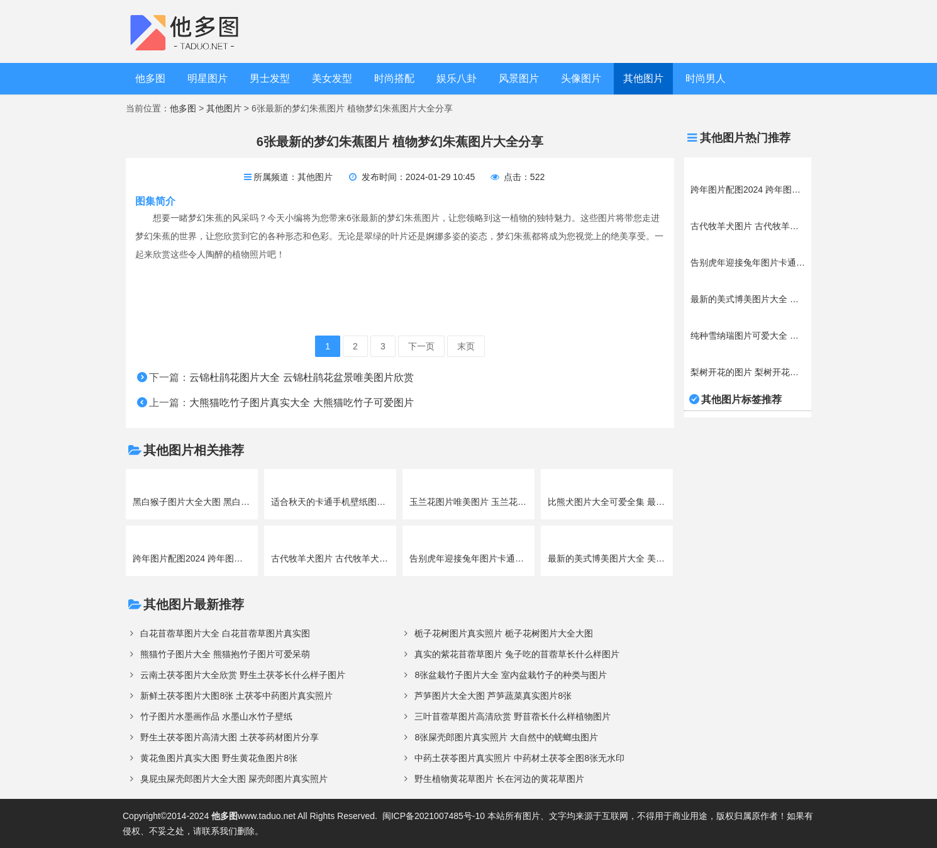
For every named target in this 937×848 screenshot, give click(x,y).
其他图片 (643, 78)
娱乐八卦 (456, 78)
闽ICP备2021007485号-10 (433, 816)
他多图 (150, 78)
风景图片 (519, 78)
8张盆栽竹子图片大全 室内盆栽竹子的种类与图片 (510, 675)
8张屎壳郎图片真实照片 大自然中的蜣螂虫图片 (506, 737)
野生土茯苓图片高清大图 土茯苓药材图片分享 (229, 737)
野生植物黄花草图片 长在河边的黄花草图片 (499, 779)
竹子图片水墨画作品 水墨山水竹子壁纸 (216, 716)
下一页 (421, 346)
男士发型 (270, 78)
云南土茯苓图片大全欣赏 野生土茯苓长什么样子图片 (242, 675)
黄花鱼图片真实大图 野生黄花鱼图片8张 (218, 758)
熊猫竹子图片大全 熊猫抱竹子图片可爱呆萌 (225, 654)
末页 (466, 346)
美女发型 (332, 78)
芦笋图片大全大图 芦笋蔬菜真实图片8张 (493, 696)
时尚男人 (705, 78)
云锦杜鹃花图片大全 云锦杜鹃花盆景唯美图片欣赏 (301, 377)
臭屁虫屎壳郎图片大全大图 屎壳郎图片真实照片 (234, 779)
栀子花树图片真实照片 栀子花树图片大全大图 (503, 633)
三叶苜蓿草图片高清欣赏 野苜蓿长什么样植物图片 (512, 716)
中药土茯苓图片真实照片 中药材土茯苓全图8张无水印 (519, 758)
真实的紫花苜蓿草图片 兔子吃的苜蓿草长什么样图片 (516, 654)
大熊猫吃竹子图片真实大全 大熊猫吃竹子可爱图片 (301, 402)
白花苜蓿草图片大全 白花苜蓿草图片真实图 (225, 633)
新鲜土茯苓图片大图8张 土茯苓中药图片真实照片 (236, 696)
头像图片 (581, 78)
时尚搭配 (394, 78)
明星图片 (207, 78)
